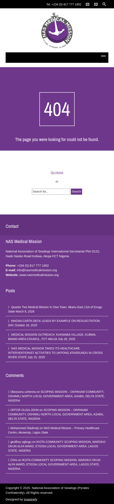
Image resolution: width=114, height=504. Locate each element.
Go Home (57, 172)
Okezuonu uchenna (23, 391)
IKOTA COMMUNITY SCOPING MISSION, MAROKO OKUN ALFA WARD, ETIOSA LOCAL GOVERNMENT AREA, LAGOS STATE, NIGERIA (56, 446)
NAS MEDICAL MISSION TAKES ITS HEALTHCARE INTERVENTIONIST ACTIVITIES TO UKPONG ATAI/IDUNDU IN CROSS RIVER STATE (55, 353)
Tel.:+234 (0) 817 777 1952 (63, 4)
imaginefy (30, 499)
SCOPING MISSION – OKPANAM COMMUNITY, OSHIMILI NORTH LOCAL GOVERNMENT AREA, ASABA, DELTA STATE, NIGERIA (56, 396)
